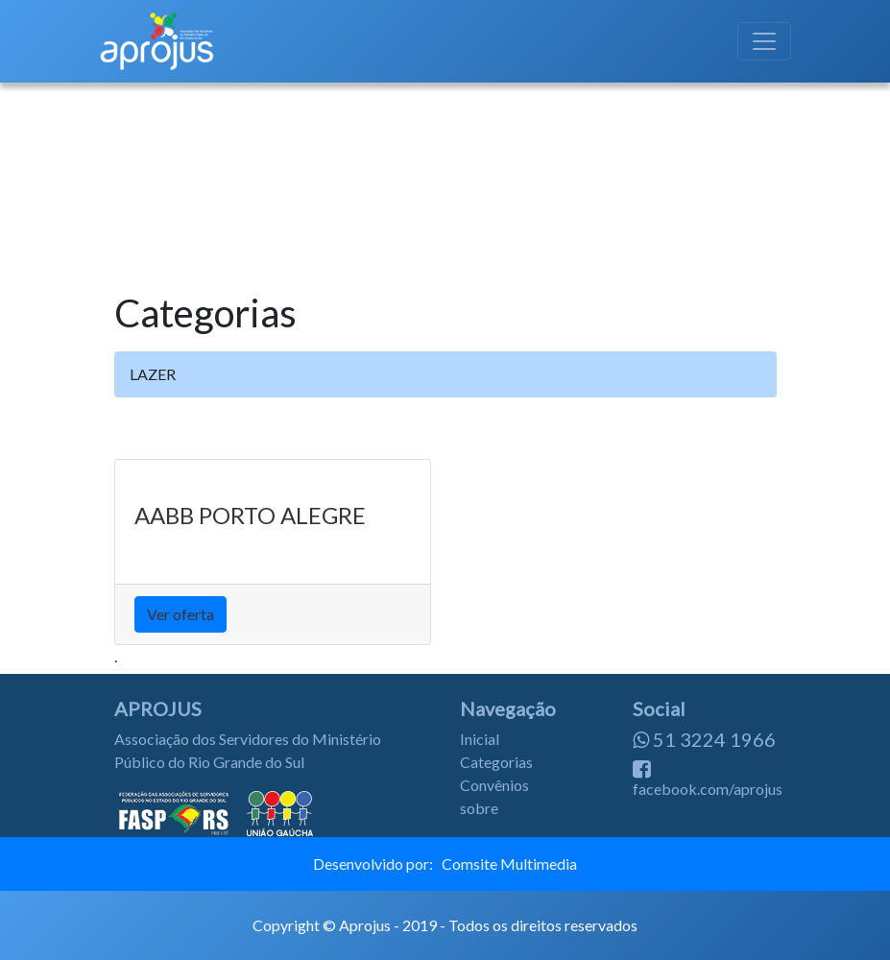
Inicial (479, 739)
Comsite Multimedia (509, 863)
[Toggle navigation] (764, 41)
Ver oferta (180, 614)
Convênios (494, 785)
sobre (479, 808)
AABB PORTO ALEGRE (250, 515)
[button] (66, 175)
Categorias (496, 762)
